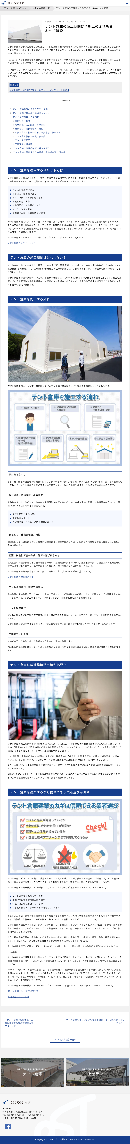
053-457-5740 (13, 1115)
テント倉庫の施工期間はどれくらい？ (30, 113)
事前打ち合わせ (22, 121)
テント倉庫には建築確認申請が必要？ (30, 149)
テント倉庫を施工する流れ (24, 117)
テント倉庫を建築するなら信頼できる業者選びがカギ (37, 153)
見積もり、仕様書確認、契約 (29, 129)
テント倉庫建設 (22, 141)
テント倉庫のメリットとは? (21, 243)
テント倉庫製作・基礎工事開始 (30, 137)
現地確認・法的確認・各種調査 (30, 125)
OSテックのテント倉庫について (23, 991)
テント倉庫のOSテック (15, 8)
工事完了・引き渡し (25, 144)
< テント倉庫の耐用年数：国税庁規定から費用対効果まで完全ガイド (19, 1023)
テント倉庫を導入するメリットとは (29, 109)
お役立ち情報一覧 (41, 8)
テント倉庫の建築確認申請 (21, 577)
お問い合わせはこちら (18, 997)
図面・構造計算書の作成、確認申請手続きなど (38, 133)
